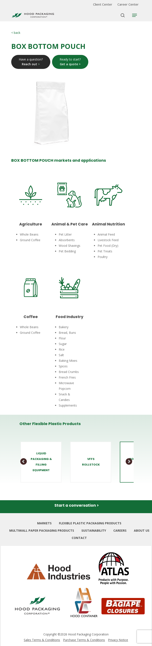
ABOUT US (141, 530)
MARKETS (44, 523)
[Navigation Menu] (134, 15)
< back (15, 33)
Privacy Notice (118, 640)
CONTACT (79, 538)
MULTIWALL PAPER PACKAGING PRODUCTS (41, 530)
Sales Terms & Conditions (42, 640)
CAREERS (120, 530)
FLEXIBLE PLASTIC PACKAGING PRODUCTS (90, 523)
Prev (23, 461)
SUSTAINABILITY (93, 530)
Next (128, 461)
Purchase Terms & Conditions (84, 640)
